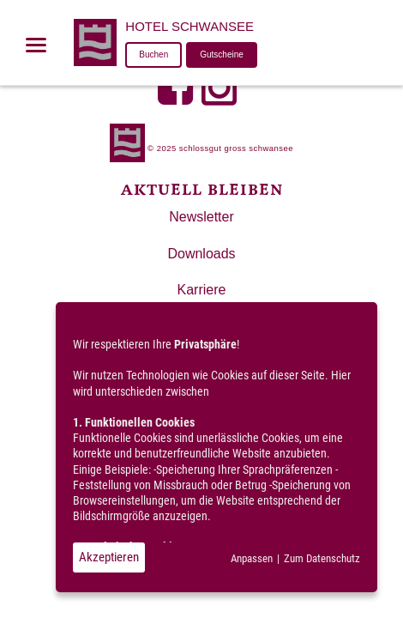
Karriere (201, 289)
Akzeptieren (109, 557)
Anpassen (252, 558)
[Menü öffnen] (36, 44)
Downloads (201, 253)
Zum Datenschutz (322, 558)
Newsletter (201, 216)
